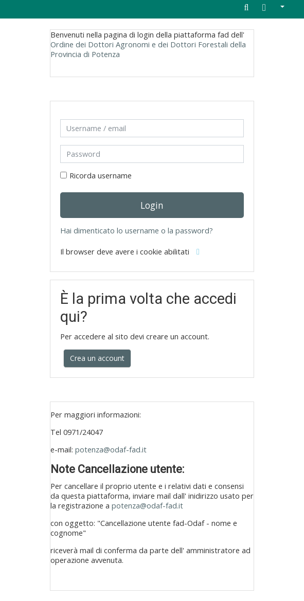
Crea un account (97, 358)
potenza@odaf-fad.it (111, 449)
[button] (273, 8)
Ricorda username (100, 175)
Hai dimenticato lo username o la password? (136, 230)
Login (152, 205)
